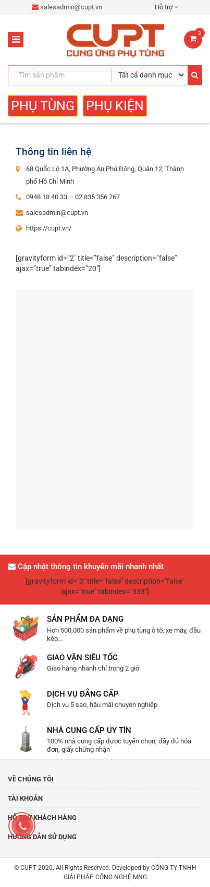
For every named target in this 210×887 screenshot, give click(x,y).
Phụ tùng (43, 105)
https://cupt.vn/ (48, 228)
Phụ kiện (115, 105)
